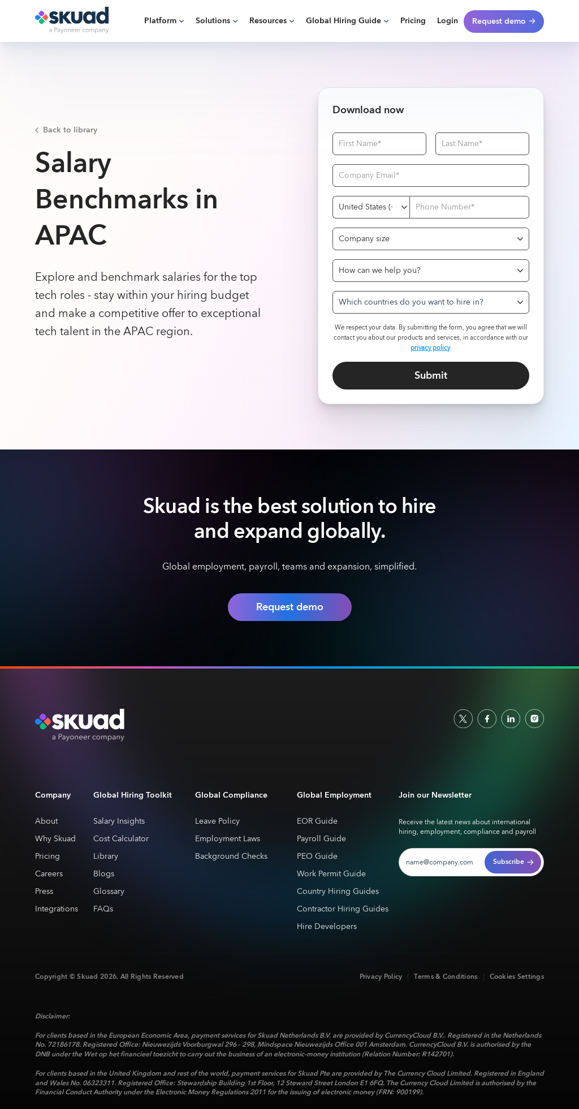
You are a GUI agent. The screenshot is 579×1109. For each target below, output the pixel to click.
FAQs (103, 909)
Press (44, 892)
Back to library (70, 130)
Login (447, 21)
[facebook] (486, 718)
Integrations (56, 909)
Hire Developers (327, 927)
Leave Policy (217, 821)
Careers (49, 874)
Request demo (289, 607)
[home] (72, 21)
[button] (164, 21)
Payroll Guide (321, 839)
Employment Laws (227, 839)
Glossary (108, 892)
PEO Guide (317, 857)
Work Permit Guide (331, 874)
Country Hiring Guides (338, 892)
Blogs (103, 874)
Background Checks (231, 857)
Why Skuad (55, 839)
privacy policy (430, 347)
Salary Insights (119, 821)
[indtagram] (534, 718)
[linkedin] (510, 718)
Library (105, 857)
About (46, 821)
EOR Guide (317, 821)
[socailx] (463, 718)
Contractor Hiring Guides (342, 909)
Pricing (413, 21)
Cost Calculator (121, 839)
